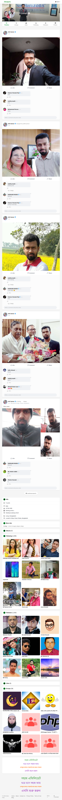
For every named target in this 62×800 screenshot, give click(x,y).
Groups (8, 688)
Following (9, 536)
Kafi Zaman (22, 13)
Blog (12, 797)
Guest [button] (57, 1)
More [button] (48, 796)
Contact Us (22, 796)
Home (12, 796)
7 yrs (9, 33)
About (17, 796)
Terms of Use (38, 796)
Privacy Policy (29, 796)
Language (56, 796)
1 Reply (10, 190)
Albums (8, 530)
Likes (7, 683)
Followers (9, 612)
